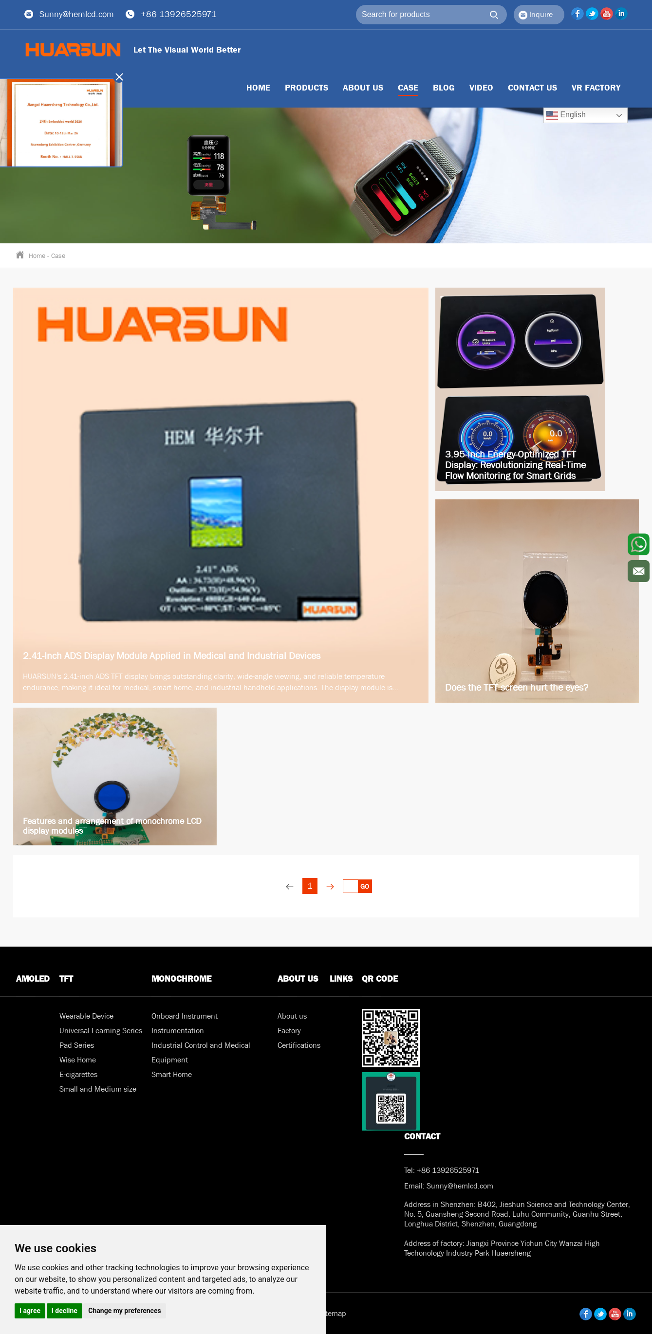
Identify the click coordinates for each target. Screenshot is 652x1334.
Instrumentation (177, 1030)
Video (481, 87)
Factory (289, 1030)
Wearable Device (86, 1016)
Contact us (532, 87)
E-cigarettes (78, 1074)
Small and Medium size (97, 1089)
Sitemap (332, 1313)
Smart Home (171, 1074)
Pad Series (76, 1045)
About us (363, 87)
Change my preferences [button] (124, 1311)
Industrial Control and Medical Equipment (200, 1052)
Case (408, 87)
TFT (66, 979)
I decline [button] (64, 1311)
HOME (258, 87)
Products (306, 87)
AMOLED (33, 979)
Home (37, 255)
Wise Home (77, 1060)
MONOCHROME (181, 979)
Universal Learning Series (100, 1030)
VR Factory (596, 87)
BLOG (444, 87)
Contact (422, 1136)
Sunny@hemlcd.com (76, 14)
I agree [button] (29, 1311)
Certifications (299, 1045)
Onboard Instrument (184, 1016)
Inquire (536, 14)
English (566, 115)
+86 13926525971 (179, 14)
